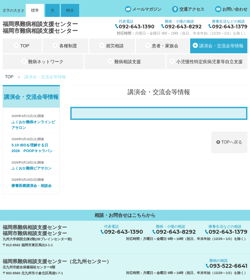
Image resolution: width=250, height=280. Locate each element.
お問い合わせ (234, 9)
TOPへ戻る (229, 142)
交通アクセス (191, 9)
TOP (9, 77)
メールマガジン (146, 9)
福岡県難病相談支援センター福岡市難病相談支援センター (40, 27)
